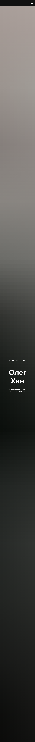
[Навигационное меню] (32, 3)
